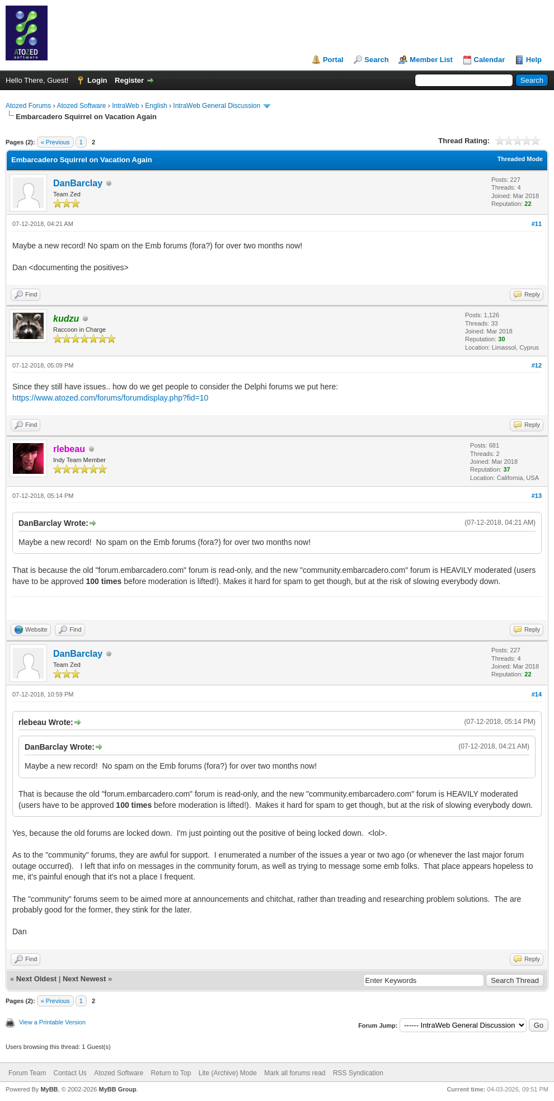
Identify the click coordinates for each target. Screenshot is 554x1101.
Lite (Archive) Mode (228, 1073)
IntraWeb (125, 106)
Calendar (489, 59)
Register (129, 80)
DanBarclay (77, 183)
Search (376, 59)
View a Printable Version (52, 1022)
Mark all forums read (294, 1073)
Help (534, 59)
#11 (537, 223)
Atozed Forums (28, 106)
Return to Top (171, 1073)
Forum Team (27, 1073)
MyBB (49, 1089)
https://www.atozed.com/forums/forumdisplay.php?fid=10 (110, 397)
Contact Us (69, 1073)
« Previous (55, 142)
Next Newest (84, 979)
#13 (537, 495)
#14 (537, 694)
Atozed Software (81, 106)
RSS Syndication (358, 1073)
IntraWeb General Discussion (216, 106)
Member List (431, 59)
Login (97, 80)
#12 (537, 365)
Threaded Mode (520, 159)
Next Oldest (36, 979)
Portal (333, 59)
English (156, 106)
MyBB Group (117, 1089)
